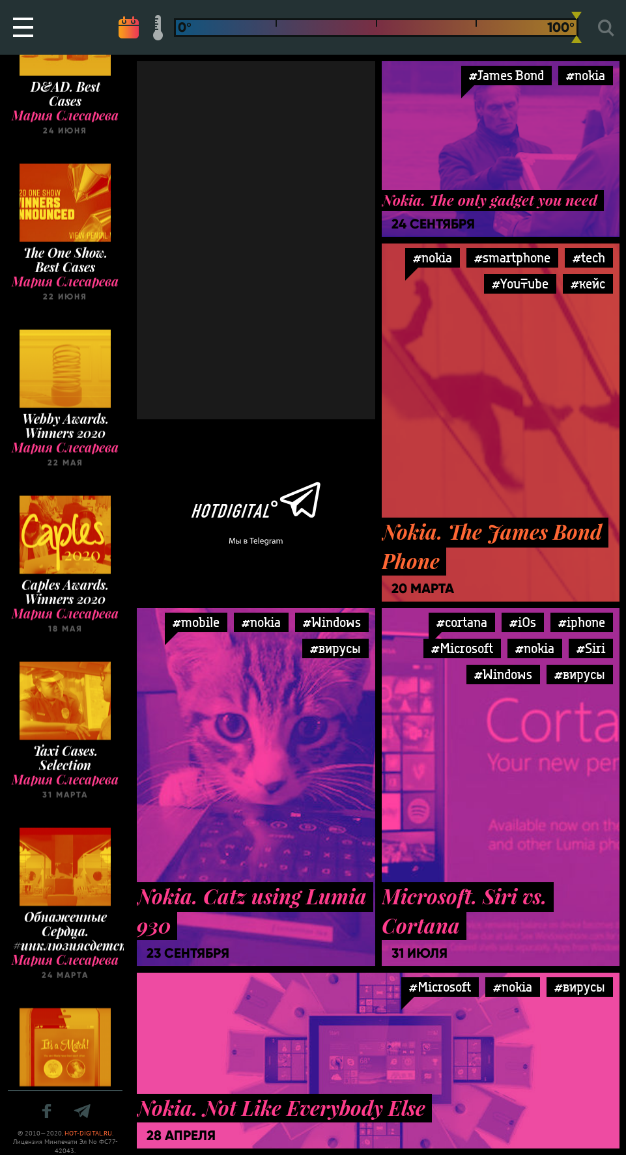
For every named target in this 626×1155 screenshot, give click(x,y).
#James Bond (506, 75)
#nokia (585, 75)
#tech (589, 257)
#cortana (461, 622)
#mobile (196, 622)
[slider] (576, 27)
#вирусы (335, 648)
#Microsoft (462, 648)
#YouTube (520, 283)
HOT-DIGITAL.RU (88, 1133)
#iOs (522, 622)
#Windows (332, 622)
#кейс (588, 283)
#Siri (590, 648)
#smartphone (512, 257)
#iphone (581, 622)
